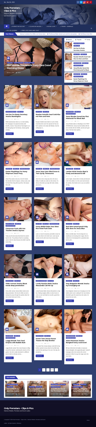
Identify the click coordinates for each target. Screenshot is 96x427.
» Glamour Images (36, 26)
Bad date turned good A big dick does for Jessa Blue (77, 227)
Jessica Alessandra (41, 280)
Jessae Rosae (39, 335)
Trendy (87, 39)
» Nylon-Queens (11, 30)
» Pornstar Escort (18, 26)
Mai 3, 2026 (11, 72)
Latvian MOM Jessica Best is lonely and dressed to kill (77, 172)
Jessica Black (9, 280)
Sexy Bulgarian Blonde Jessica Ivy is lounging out (77, 284)
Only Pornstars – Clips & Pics (20, 419)
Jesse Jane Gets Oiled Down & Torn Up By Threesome (47, 172)
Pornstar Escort (18, 62)
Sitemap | (19, 423)
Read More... (9, 133)
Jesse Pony (77, 74)
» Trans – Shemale (66, 26)
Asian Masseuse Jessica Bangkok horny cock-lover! (76, 342)
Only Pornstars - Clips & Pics (18, 408)
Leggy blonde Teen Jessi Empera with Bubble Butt (15, 342)
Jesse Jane (39, 168)
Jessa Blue (69, 223)
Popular (78, 39)
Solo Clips (77, 168)
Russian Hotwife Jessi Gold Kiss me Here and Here (48, 115)
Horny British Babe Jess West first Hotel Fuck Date (47, 227)
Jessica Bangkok (70, 335)
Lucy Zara (9, 62)
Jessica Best (69, 168)
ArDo (18, 72)
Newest (69, 39)
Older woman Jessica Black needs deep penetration (16, 284)
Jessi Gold (76, 54)
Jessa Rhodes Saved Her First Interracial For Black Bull (77, 117)
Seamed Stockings (29, 62)
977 (52, 370)
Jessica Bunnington (79, 43)
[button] (91, 28)
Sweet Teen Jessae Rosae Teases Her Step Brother (46, 340)
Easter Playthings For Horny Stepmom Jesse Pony (16, 172)
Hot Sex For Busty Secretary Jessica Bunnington (16, 115)
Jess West (38, 223)
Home (88, 420)
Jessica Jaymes (10, 223)
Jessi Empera (9, 335)
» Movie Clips (51, 26)
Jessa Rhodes (77, 63)
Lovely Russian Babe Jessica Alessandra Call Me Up (47, 284)
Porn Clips (76, 45)
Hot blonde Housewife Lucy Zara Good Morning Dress (29, 67)
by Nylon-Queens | (12, 423)
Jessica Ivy (69, 280)
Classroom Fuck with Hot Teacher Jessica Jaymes (15, 229)
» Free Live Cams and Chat (31, 30)
